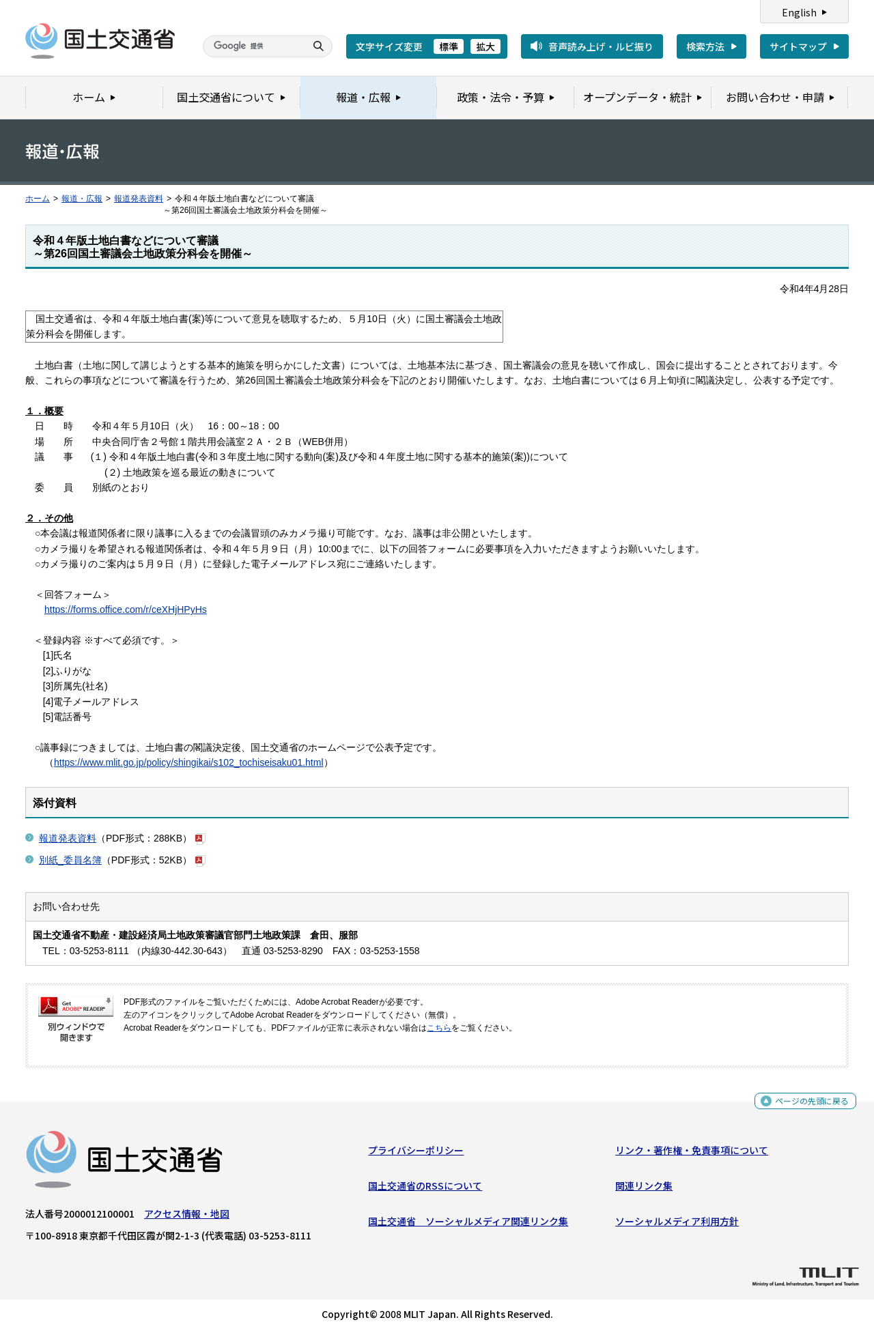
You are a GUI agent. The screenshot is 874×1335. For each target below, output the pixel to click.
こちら (439, 1028)
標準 (448, 46)
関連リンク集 (644, 1189)
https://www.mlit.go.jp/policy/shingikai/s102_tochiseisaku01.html (189, 762)
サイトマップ (798, 46)
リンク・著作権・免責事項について (691, 1153)
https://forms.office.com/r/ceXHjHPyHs (125, 609)
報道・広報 (81, 198)
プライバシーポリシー (416, 1153)
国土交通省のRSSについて (425, 1189)
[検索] (252, 46)
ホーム (37, 198)
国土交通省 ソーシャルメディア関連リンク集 (468, 1224)
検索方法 (705, 46)
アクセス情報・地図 (186, 1216)
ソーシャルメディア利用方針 (677, 1224)
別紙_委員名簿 (70, 860)
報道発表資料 (138, 198)
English (799, 12)
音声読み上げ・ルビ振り (600, 46)
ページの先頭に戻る (807, 1103)
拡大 (485, 46)
